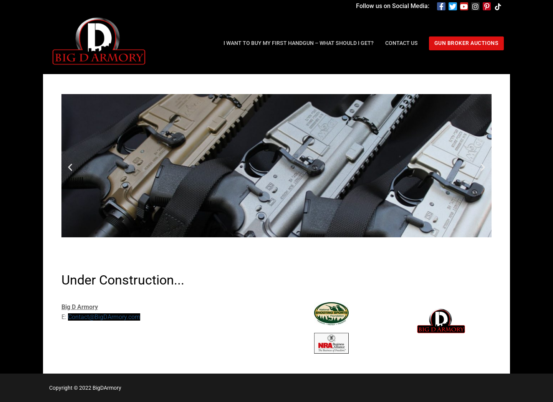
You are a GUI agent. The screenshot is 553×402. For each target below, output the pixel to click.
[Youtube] (464, 6)
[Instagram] (475, 6)
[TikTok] (498, 6)
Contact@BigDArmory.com (104, 317)
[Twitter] (453, 6)
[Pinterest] (487, 6)
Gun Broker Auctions (466, 43)
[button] (70, 167)
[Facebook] (441, 6)
